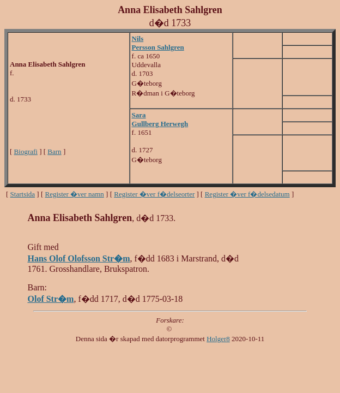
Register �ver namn (74, 194)
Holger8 (218, 339)
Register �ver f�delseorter (154, 194)
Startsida (22, 194)
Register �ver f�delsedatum (247, 194)
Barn (54, 151)
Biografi (26, 151)
